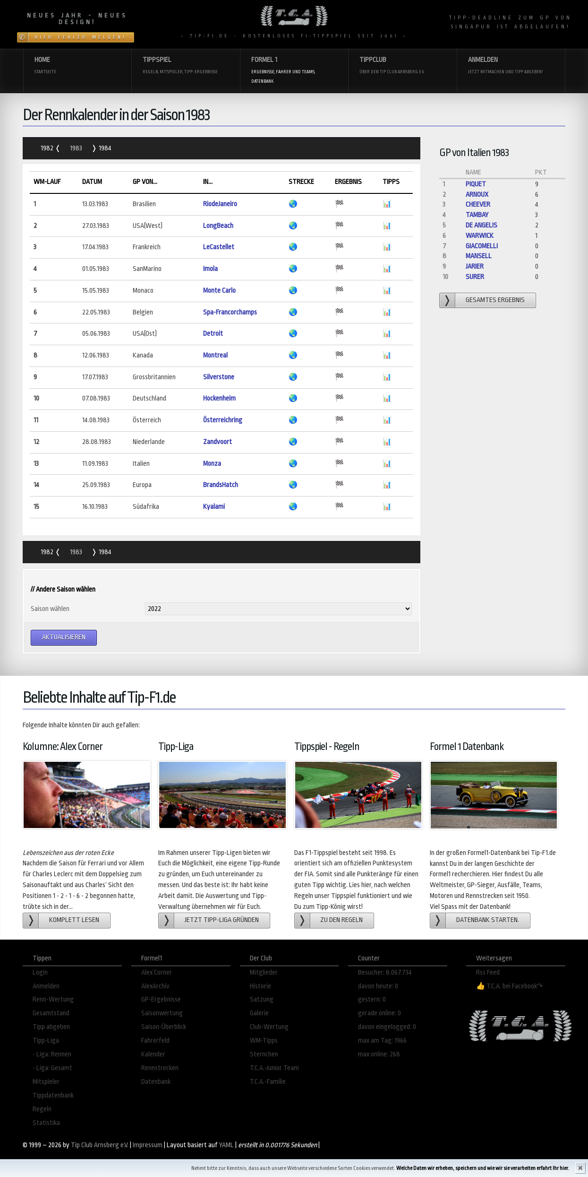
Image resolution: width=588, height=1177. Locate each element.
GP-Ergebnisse (161, 999)
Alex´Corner (156, 972)
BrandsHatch (220, 485)
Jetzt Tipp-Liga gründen (222, 920)
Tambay (477, 215)
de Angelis (481, 225)
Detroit (213, 334)
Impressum (147, 1145)
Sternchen (264, 1054)
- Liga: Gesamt (52, 1068)
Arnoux (477, 195)
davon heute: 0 (378, 986)
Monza (212, 464)
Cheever (478, 205)
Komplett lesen (74, 920)
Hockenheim (219, 398)
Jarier (475, 266)
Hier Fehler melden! (80, 37)
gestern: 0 (372, 999)
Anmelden (511, 66)
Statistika (46, 1123)
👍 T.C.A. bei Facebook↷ (509, 986)
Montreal (215, 355)
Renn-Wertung (53, 999)
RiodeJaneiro (220, 204)
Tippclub (402, 66)
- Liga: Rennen (52, 1054)
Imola (210, 269)
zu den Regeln (341, 920)
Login (40, 972)
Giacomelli (482, 246)
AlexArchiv (155, 986)
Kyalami (214, 507)
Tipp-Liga (46, 1041)
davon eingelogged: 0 (387, 1027)
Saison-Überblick (163, 1027)
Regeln (42, 1109)
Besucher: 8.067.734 (385, 972)
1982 (48, 148)
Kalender (153, 1054)
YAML (226, 1145)
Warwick (480, 236)
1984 (104, 148)
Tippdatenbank (53, 1095)
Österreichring (222, 420)
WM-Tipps (264, 1041)
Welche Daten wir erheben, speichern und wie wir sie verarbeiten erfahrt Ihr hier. (482, 1168)
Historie (260, 986)
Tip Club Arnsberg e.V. (99, 1145)
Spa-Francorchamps (230, 312)
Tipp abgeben (51, 1027)
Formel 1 (294, 71)
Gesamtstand (51, 1013)
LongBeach (218, 226)
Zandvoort (217, 442)
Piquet (476, 184)
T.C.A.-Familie (268, 1082)
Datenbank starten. (487, 920)
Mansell (479, 256)
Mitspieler (46, 1082)
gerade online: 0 (379, 1013)
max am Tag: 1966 (382, 1041)
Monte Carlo (219, 291)
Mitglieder (264, 972)
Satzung (261, 999)
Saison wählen (50, 609)
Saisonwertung (162, 1013)
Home (77, 66)
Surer (475, 277)
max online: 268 (379, 1054)
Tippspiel (186, 66)
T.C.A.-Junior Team (274, 1068)
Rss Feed (488, 972)
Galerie (259, 1013)
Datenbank (155, 1082)
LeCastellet (218, 247)
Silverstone (218, 377)
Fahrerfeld (155, 1041)
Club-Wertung (269, 1027)
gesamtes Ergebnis (495, 300)
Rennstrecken (160, 1068)
